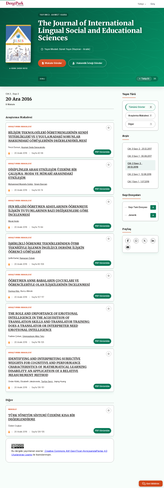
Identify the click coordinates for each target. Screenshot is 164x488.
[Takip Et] (144, 79)
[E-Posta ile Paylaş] (127, 247)
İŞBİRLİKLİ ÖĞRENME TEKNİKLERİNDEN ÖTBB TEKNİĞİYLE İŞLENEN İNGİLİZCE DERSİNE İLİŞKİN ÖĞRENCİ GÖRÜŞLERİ (47, 255)
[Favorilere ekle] (107, 128)
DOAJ (42, 79)
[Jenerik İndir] (153, 215)
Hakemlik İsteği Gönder (87, 63)
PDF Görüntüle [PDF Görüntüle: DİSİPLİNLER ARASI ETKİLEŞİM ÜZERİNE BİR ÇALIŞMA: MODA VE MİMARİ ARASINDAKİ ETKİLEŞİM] (101, 192)
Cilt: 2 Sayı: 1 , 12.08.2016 (139, 174)
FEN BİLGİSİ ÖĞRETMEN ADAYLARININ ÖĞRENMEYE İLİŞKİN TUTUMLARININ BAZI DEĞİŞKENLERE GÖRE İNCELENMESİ (49, 216)
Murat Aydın (14, 226)
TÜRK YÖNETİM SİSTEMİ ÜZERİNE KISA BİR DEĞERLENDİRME (42, 436)
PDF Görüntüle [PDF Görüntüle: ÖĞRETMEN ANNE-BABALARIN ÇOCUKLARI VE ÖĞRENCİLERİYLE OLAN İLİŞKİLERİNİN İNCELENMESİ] (101, 309)
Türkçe (142, 4)
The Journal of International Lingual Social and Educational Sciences (90, 30)
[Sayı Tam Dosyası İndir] (153, 207)
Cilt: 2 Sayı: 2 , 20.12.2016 (135, 165)
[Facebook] (127, 240)
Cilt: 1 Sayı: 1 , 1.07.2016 (138, 181)
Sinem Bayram (41, 187)
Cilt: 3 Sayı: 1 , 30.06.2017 (140, 156)
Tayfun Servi (48, 398)
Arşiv (125, 135)
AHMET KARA (59, 15)
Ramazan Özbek (28, 265)
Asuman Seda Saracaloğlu (34, 148)
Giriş (152, 4)
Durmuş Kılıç (14, 304)
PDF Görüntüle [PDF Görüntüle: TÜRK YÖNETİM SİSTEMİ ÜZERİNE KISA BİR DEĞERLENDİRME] (101, 449)
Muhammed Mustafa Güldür (21, 187)
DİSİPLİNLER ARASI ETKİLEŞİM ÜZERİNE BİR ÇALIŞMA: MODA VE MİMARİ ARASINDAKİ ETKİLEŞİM (43, 177)
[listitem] (140, 107)
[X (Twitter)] (144, 240)
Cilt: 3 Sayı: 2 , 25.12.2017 (140, 148)
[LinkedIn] (152, 240)
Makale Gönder (52, 63)
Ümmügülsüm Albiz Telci (34, 351)
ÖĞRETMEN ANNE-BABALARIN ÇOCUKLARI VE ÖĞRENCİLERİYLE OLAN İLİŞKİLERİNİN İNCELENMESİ (44, 294)
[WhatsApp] (136, 240)
